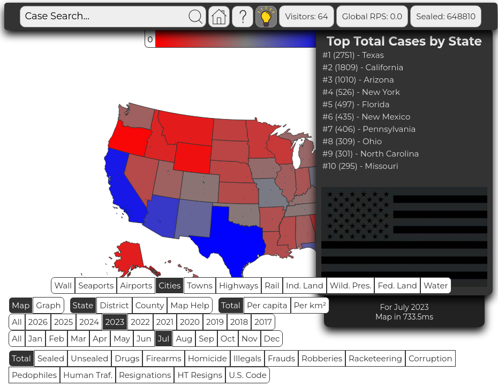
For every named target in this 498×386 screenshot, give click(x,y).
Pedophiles (34, 375)
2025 (63, 322)
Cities (169, 285)
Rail (272, 285)
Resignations (145, 375)
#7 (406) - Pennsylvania (369, 129)
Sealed (50, 358)
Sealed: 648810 (446, 16)
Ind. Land (304, 285)
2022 (140, 322)
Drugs (127, 358)
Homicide (207, 358)
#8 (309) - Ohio (352, 141)
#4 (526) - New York (361, 92)
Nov (250, 338)
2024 (89, 322)
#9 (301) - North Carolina (370, 154)
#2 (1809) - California (362, 67)
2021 (164, 322)
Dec (272, 338)
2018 (239, 322)
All (17, 322)
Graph (48, 305)
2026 (38, 322)
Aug (184, 338)
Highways (238, 285)
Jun (144, 338)
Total (230, 305)
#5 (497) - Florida (356, 104)
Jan (35, 338)
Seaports (96, 285)
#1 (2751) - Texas (353, 55)
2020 (190, 322)
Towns (200, 285)
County (149, 305)
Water (436, 285)
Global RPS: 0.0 (372, 16)
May (122, 338)
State (83, 305)
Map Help (189, 305)
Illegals (247, 358)
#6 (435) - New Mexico (366, 117)
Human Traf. (87, 375)
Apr (100, 338)
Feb (56, 338)
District (114, 305)
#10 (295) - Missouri (360, 166)
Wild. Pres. (351, 285)
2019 (215, 322)
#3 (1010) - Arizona (358, 80)
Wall (63, 285)
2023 (114, 322)
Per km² (310, 305)
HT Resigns (199, 375)
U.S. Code (248, 375)
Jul (164, 338)
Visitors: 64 (306, 16)
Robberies (321, 358)
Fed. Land (397, 285)
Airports (136, 285)
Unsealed (89, 358)
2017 (263, 322)
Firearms (163, 358)
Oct (228, 338)
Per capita (267, 305)
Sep (206, 338)
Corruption (430, 358)
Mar (78, 338)
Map (20, 305)
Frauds (281, 358)
